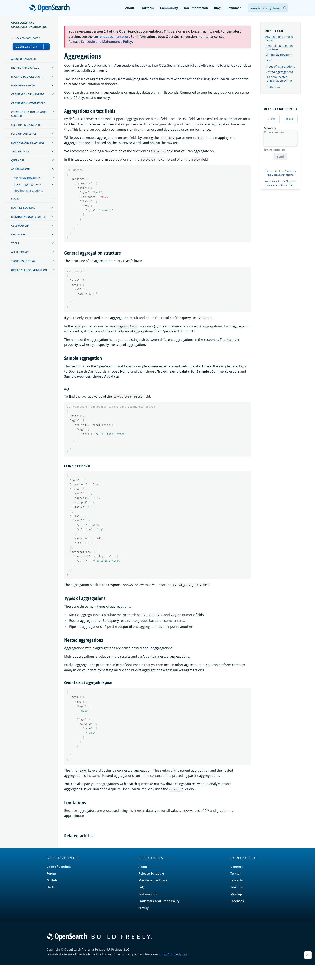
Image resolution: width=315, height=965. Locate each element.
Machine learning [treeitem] (23, 207)
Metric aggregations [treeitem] (27, 178)
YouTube (236, 887)
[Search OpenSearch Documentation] (268, 7)
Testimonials (147, 894)
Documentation (196, 8)
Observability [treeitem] (20, 225)
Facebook (237, 901)
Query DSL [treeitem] (18, 160)
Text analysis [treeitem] (20, 151)
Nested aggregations (279, 72)
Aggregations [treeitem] (20, 169)
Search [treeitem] (16, 199)
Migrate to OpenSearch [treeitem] (26, 76)
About (129, 8)
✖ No (289, 119)
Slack (50, 887)
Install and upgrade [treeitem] (25, 67)
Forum (51, 873)
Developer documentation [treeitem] (29, 270)
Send (280, 156)
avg (269, 59)
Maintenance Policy (152, 880)
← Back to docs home (25, 38)
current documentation (111, 36)
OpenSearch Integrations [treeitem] (28, 103)
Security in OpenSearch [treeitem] (26, 125)
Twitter (235, 873)
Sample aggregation (278, 55)
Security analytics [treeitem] (23, 133)
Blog (217, 8)
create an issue (284, 185)
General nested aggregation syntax (279, 78)
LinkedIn (236, 880)
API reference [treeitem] (20, 252)
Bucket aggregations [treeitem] (27, 184)
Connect (236, 867)
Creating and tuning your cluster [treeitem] (28, 114)
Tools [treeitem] (15, 243)
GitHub (52, 880)
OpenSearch (50, 8)
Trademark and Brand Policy (158, 901)
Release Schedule (151, 873)
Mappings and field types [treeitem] (27, 142)
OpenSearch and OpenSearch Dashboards (29, 25)
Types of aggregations (280, 66)
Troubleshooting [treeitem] (23, 261)
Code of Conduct (59, 867)
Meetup (236, 894)
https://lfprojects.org (173, 954)
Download (234, 8)
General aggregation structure (279, 47)
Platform (147, 8)
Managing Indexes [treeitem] (23, 85)
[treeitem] (52, 58)
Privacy (143, 908)
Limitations (272, 87)
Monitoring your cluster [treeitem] (28, 217)
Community (169, 8)
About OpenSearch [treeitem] (23, 59)
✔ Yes (271, 119)
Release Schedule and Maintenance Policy (100, 41)
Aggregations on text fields (279, 38)
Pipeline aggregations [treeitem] (28, 190)
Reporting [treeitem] (18, 234)
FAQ (141, 887)
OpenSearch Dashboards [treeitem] (27, 94)
